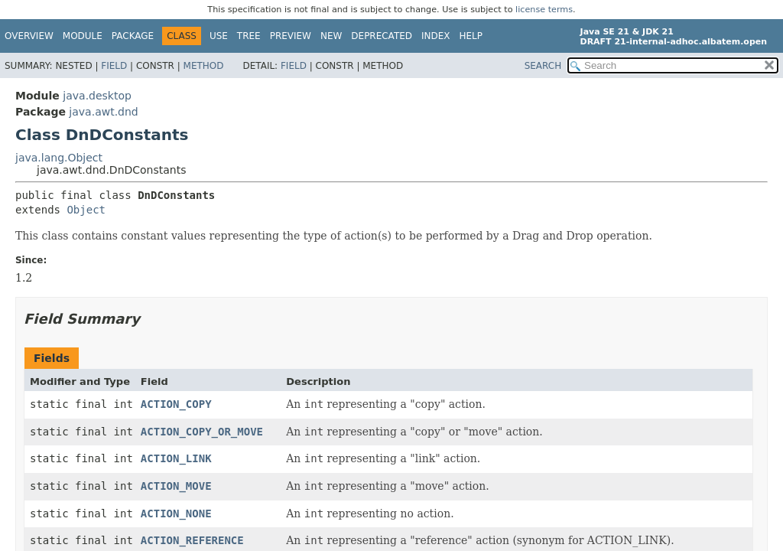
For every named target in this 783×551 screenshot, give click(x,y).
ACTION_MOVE (176, 486)
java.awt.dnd (103, 112)
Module (82, 36)
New (331, 36)
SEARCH (543, 65)
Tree (249, 36)
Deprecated (381, 36)
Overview (29, 36)
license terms (544, 10)
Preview (290, 36)
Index (435, 36)
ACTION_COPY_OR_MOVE (202, 431)
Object (86, 210)
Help (471, 36)
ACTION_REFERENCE (192, 540)
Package (133, 36)
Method (204, 65)
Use (219, 36)
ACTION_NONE (176, 513)
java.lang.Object (58, 158)
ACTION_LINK (176, 458)
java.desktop (97, 96)
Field (114, 65)
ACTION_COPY (176, 404)
